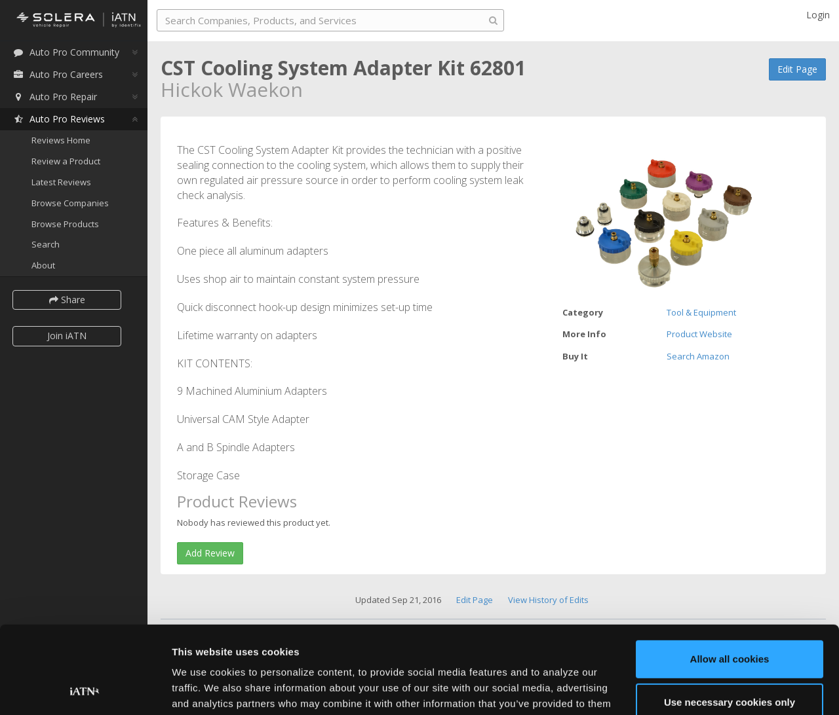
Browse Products (65, 224)
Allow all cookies (730, 577)
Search (45, 244)
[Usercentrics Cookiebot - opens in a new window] (85, 689)
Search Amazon (698, 356)
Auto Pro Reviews (58, 119)
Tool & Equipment (701, 312)
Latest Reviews (61, 182)
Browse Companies (70, 203)
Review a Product (65, 161)
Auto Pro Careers (57, 74)
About (43, 265)
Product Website (699, 334)
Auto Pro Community (65, 52)
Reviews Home (60, 140)
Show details (202, 689)
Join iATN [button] (67, 335)
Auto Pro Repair (54, 96)
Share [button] (67, 299)
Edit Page (797, 69)
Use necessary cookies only (729, 619)
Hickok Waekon (232, 89)
